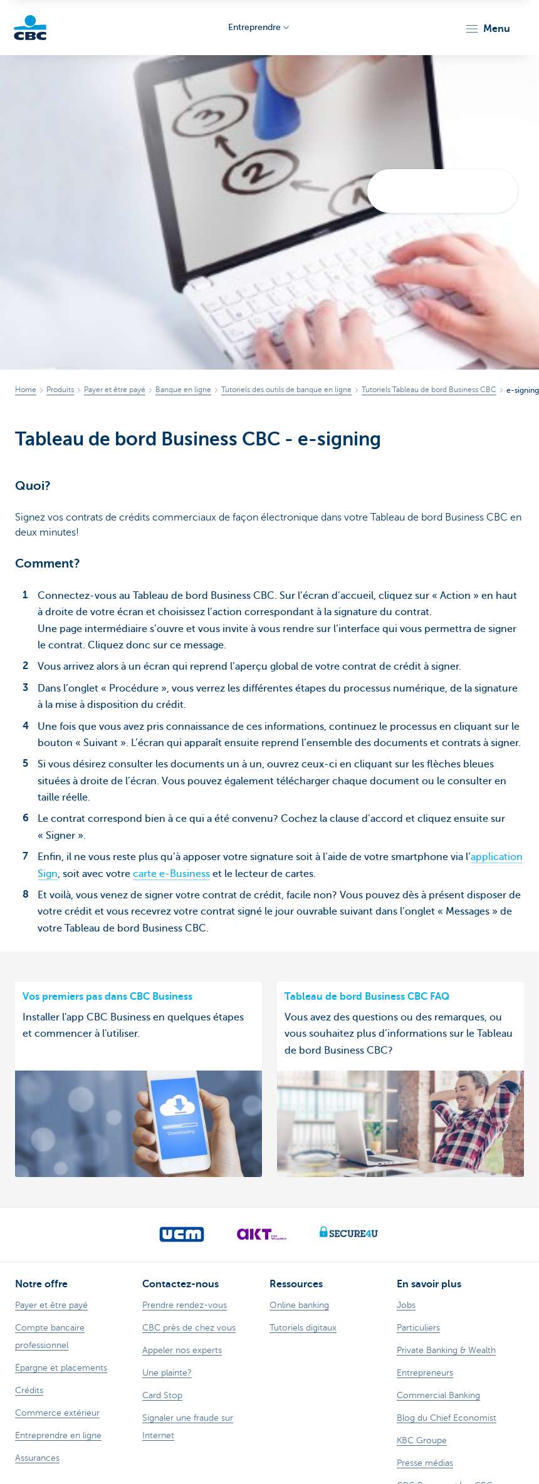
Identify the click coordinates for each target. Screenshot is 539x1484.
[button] (487, 29)
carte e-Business (171, 874)
